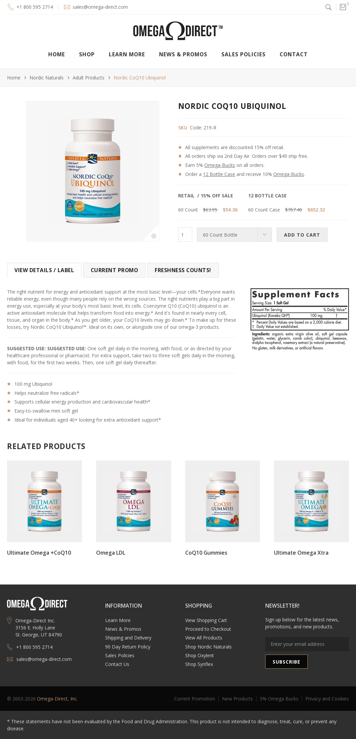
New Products (237, 698)
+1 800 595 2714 (34, 7)
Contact (294, 54)
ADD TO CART (302, 235)
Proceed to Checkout (208, 629)
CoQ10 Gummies (206, 552)
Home (56, 54)
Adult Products (88, 77)
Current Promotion (194, 698)
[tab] (44, 270)
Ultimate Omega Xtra (301, 552)
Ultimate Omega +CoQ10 (39, 552)
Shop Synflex (199, 664)
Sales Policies (243, 54)
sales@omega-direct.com (100, 7)
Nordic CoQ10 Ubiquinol (140, 77)
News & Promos (123, 629)
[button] (342, 7)
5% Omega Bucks (279, 698)
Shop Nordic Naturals (208, 646)
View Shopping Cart (206, 620)
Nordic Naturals (46, 77)
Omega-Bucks (219, 165)
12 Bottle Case (219, 174)
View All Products (203, 637)
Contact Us (117, 664)
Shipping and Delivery (128, 637)
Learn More (118, 620)
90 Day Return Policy (127, 646)
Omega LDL (110, 552)
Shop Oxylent (199, 655)
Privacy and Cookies (327, 698)
